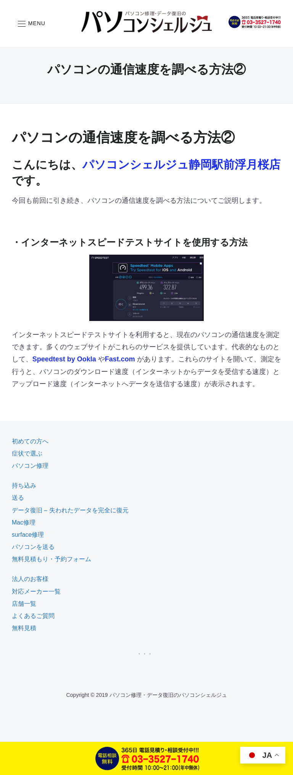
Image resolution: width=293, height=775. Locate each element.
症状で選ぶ (27, 453)
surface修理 (28, 534)
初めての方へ (30, 441)
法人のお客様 (30, 579)
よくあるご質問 (33, 616)
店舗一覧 (24, 603)
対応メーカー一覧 (36, 591)
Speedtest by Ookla (64, 359)
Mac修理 (23, 522)
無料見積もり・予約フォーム (51, 559)
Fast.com (120, 359)
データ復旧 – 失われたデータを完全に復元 (70, 510)
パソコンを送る (33, 547)
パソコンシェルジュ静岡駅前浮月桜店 (181, 164)
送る (18, 497)
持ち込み (24, 485)
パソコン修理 (30, 465)
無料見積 (24, 628)
